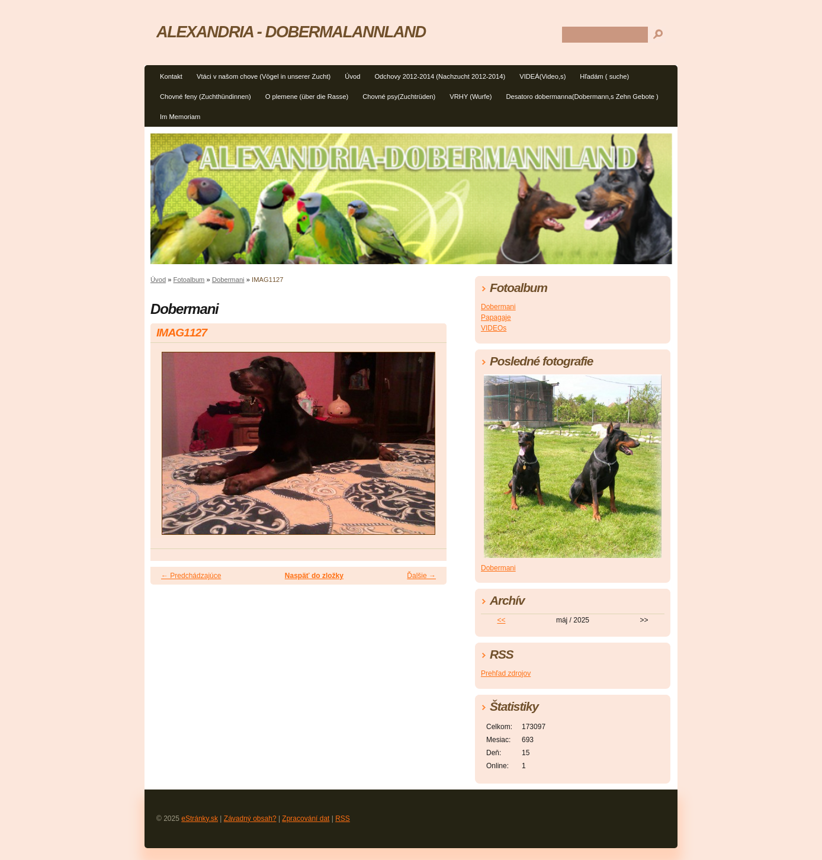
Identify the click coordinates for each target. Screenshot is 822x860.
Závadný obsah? (250, 818)
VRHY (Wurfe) (470, 96)
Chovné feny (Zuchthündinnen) (205, 96)
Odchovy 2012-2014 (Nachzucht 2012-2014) (439, 76)
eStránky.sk (199, 818)
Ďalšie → (421, 576)
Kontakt (171, 76)
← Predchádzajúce (191, 576)
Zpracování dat (305, 818)
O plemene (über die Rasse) (307, 96)
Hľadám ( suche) (604, 76)
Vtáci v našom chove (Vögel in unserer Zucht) (263, 76)
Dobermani (228, 279)
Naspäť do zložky (314, 576)
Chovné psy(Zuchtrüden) (398, 96)
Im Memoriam (180, 116)
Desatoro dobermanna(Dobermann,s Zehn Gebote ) (582, 96)
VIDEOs (493, 328)
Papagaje (496, 317)
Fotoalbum (189, 279)
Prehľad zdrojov (506, 673)
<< (501, 620)
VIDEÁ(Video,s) (542, 76)
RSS (342, 818)
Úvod (352, 76)
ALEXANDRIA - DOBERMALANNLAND (291, 32)
